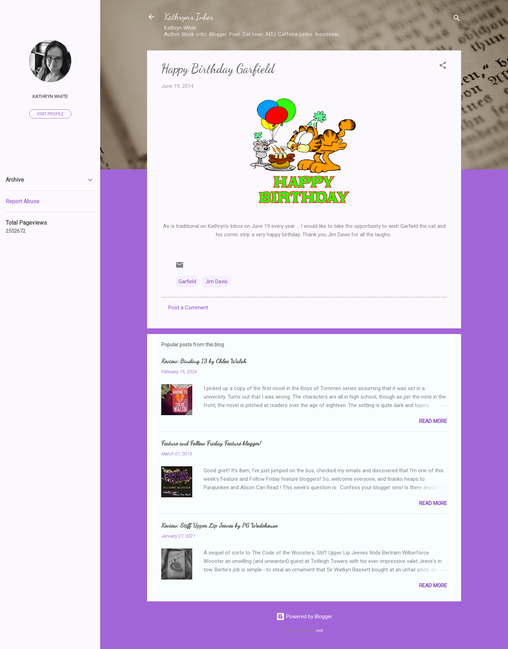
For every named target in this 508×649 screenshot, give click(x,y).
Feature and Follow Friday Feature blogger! (211, 443)
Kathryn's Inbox (188, 17)
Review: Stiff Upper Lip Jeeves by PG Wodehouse (219, 525)
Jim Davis (216, 281)
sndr (319, 630)
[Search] (457, 19)
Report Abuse (23, 201)
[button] (443, 66)
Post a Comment (188, 307)
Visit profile (50, 113)
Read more (433, 421)
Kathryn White (50, 96)
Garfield (187, 281)
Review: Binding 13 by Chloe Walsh (203, 361)
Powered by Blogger (304, 616)
